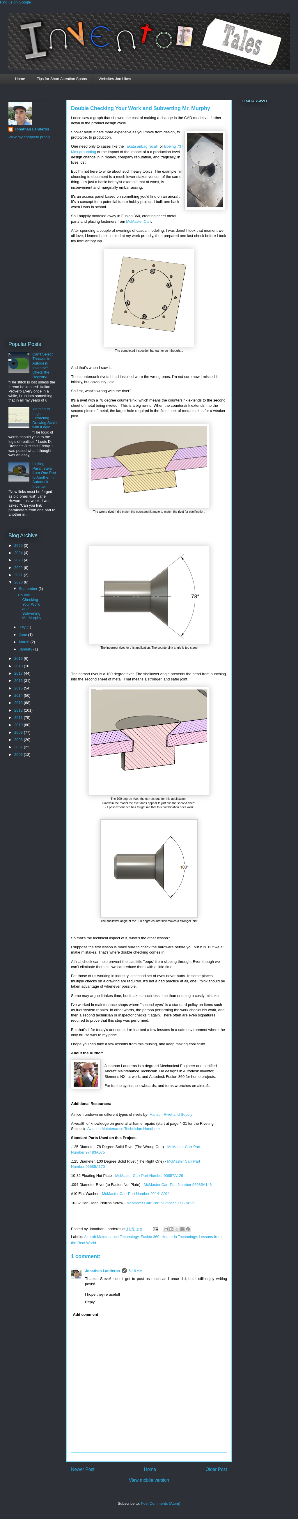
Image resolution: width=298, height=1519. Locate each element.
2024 (19, 553)
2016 (19, 680)
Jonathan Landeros (102, 1271)
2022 (19, 567)
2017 (19, 673)
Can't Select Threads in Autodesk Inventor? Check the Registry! (42, 365)
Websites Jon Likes (114, 79)
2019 (19, 658)
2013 (19, 703)
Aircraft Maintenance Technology (111, 1237)
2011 (19, 717)
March (25, 642)
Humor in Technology (179, 1237)
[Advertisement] (31, 239)
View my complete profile (29, 137)
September (28, 588)
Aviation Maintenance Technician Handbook (124, 1129)
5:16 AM (136, 1271)
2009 (19, 732)
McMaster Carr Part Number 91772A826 (160, 1203)
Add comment (85, 1314)
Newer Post (83, 1469)
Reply (90, 1302)
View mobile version (149, 1480)
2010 (19, 725)
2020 (19, 582)
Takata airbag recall (141, 146)
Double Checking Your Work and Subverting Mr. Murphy (140, 108)
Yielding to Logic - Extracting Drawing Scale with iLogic (44, 418)
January (26, 649)
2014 (19, 695)
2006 (19, 754)
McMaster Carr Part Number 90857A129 (149, 1175)
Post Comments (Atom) (160, 1503)
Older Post (216, 1469)
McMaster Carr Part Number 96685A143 (178, 1184)
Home (20, 79)
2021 (19, 575)
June (23, 634)
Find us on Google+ (16, 2)
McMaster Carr (138, 221)
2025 (19, 545)
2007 (19, 747)
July (23, 627)
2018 (19, 666)
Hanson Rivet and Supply (171, 1114)
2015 (19, 688)
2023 (19, 560)
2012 (19, 710)
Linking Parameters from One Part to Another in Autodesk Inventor (44, 475)
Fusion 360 (150, 1237)
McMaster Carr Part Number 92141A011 (136, 1193)
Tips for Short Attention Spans (62, 79)
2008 (19, 740)
